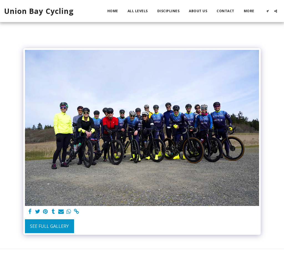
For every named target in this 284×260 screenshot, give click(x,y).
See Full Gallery (49, 226)
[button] (267, 11)
